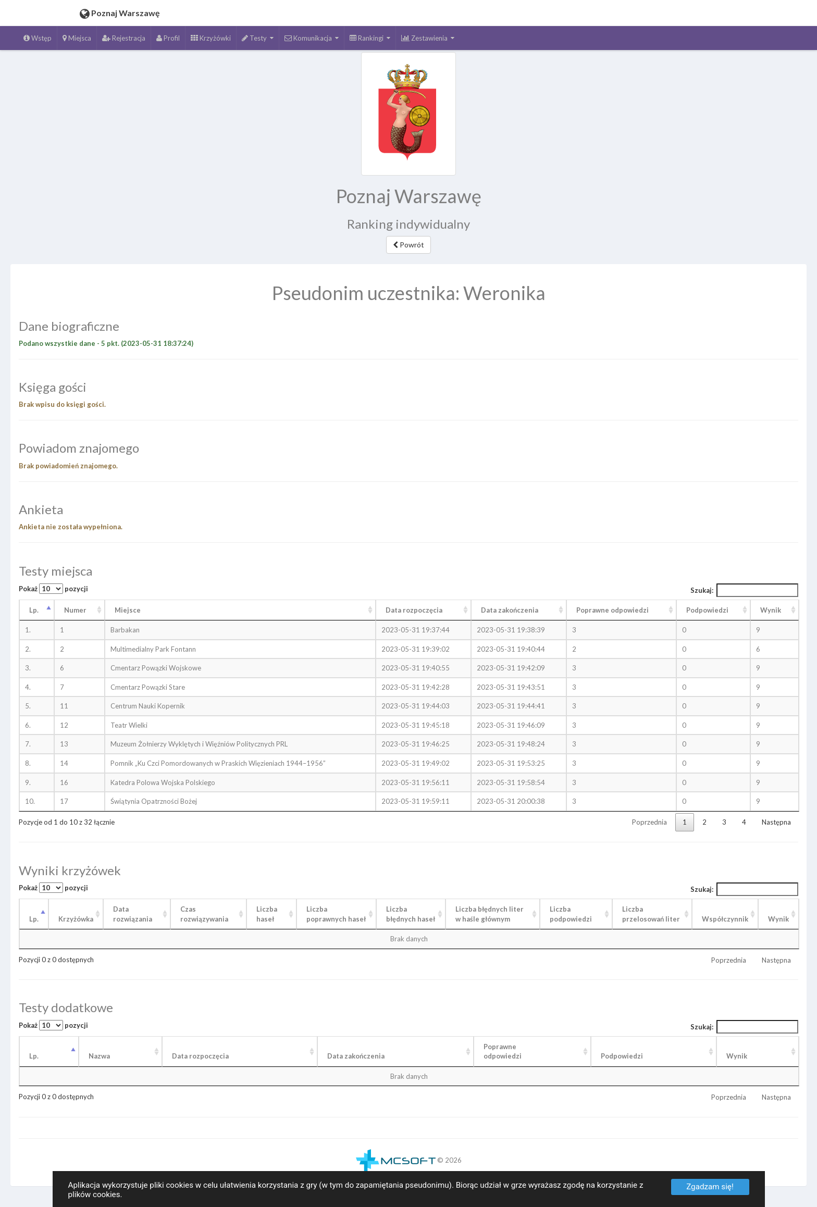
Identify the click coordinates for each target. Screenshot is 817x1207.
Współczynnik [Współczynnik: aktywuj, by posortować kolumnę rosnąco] (725, 919)
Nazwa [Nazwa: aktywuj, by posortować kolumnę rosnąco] (99, 1056)
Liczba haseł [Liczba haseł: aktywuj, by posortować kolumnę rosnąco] (266, 914)
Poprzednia (649, 822)
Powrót (408, 244)
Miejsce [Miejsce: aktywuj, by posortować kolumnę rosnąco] (128, 610)
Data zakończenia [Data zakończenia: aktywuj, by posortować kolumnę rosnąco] (509, 610)
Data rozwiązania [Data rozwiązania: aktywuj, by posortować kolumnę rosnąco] (132, 914)
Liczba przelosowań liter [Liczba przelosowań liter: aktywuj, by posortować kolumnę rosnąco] (651, 914)
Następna (776, 822)
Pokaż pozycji (53, 588)
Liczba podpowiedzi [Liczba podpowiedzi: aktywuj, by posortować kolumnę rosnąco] (571, 914)
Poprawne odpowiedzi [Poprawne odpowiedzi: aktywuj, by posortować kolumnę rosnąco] (612, 610)
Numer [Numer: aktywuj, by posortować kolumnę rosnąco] (75, 610)
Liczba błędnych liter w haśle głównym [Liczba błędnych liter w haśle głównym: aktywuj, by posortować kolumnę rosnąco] (489, 914)
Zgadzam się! (710, 1186)
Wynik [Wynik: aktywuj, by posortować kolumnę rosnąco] (770, 610)
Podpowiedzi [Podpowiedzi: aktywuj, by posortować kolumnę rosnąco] (707, 610)
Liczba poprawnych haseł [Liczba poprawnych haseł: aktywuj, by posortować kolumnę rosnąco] (336, 914)
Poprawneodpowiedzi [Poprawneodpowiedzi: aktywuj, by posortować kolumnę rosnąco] (503, 1051)
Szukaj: (744, 590)
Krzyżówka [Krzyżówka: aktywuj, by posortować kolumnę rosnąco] (75, 919)
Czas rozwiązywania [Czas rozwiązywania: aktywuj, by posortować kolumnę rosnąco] (204, 914)
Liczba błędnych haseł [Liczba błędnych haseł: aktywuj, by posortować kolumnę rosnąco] (410, 914)
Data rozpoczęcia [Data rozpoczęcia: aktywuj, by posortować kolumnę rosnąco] (414, 610)
